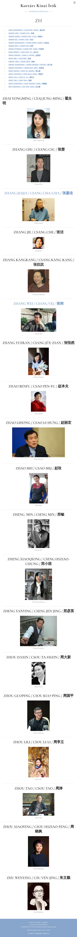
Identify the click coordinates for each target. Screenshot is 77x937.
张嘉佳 (67, 193)
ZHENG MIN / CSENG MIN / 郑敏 (22, 62)
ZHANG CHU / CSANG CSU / (35, 149)
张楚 (61, 149)
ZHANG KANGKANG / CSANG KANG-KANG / (38, 260)
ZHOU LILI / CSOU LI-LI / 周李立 (21, 77)
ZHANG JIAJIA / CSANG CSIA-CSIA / (33, 193)
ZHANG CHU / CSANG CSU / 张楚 (21, 33)
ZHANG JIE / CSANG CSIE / (35, 232)
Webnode (38, 933)
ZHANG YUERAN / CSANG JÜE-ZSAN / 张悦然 (26, 49)
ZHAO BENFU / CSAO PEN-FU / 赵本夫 (23, 52)
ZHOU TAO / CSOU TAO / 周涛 (20, 80)
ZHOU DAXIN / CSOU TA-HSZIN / (33, 657)
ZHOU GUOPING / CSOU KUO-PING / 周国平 (26, 74)
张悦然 (69, 343)
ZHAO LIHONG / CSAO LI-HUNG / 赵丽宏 (25, 55)
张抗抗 (38, 264)
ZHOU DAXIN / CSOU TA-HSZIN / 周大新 (24, 71)
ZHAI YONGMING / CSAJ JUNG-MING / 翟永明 (27, 30)
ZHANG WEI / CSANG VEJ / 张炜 (21, 46)
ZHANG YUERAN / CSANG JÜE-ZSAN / (33, 343)
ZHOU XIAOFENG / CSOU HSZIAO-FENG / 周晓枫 (28, 84)
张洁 (59, 232)
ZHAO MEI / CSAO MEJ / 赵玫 (20, 58)
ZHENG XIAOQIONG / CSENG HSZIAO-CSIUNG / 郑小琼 (30, 65)
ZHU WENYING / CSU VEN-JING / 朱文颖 (24, 87)
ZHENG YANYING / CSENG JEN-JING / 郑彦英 (26, 68)
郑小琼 (46, 564)
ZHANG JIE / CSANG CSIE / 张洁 (21, 40)
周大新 (65, 657)
